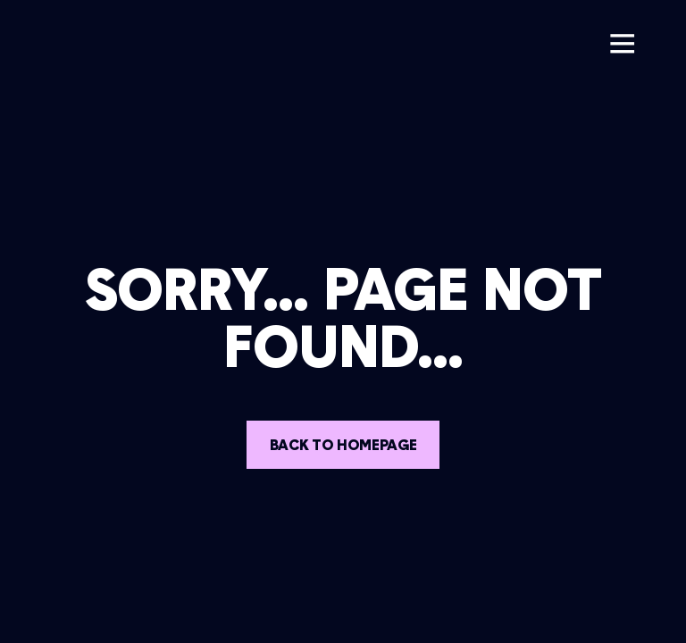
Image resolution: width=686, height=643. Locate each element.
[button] (621, 44)
